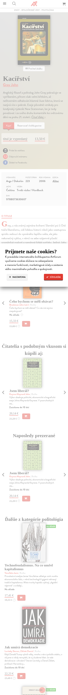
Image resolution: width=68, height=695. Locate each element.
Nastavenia (17, 277)
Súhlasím (53, 277)
